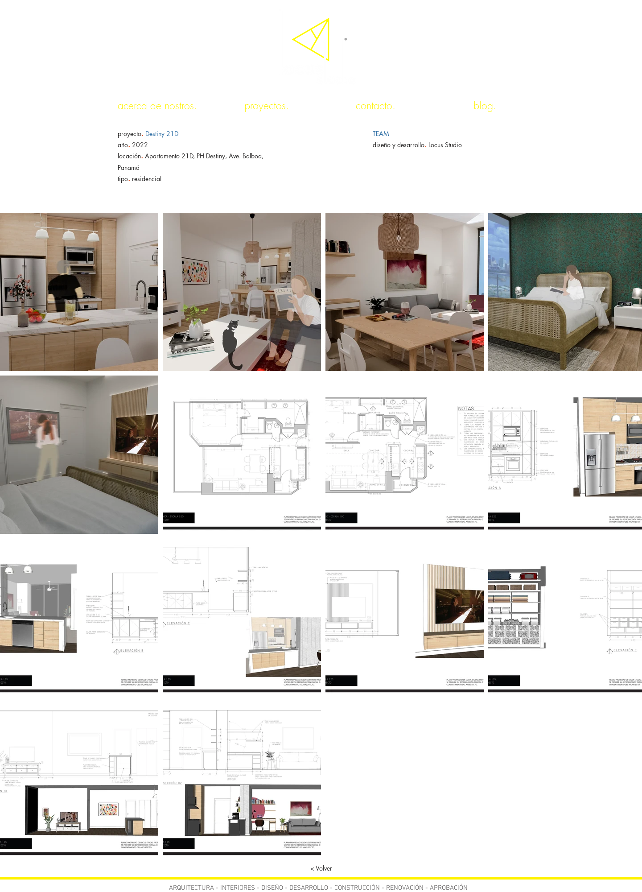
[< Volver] (321, 868)
